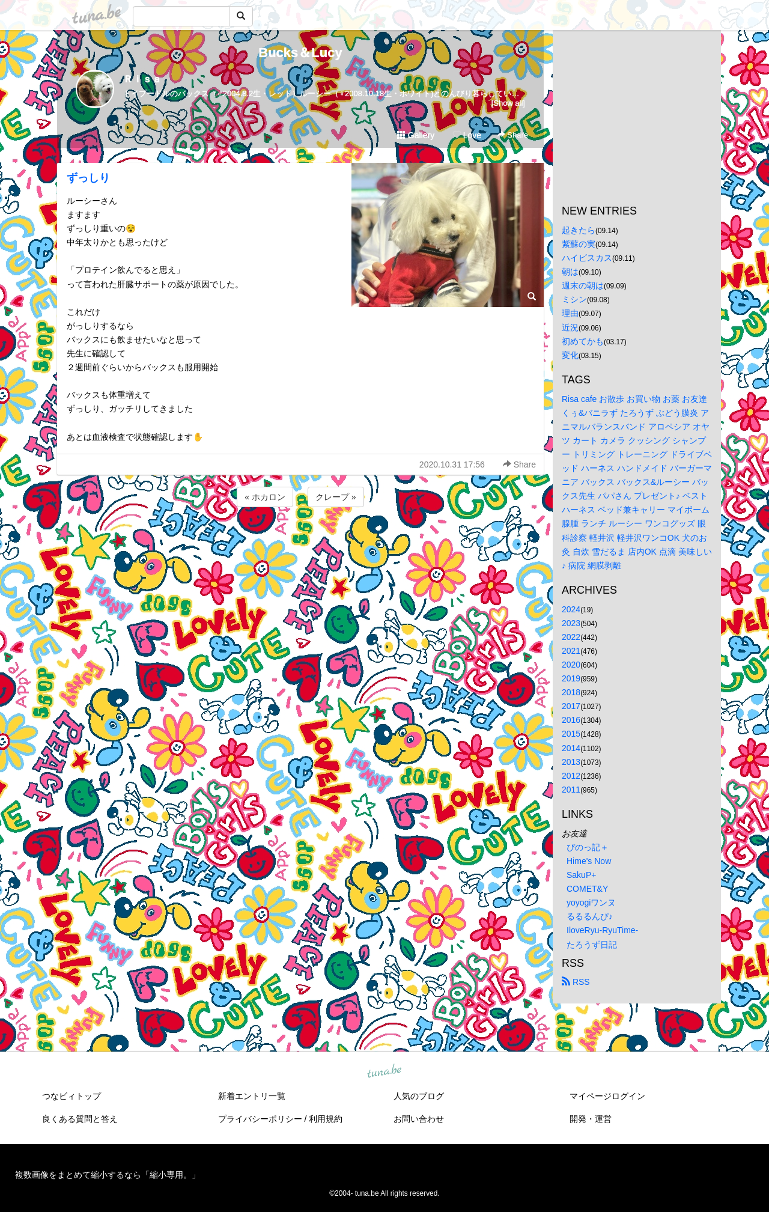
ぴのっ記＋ (588, 847)
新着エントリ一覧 (251, 1096)
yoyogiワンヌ (591, 902)
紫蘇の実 (578, 244)
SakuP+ (581, 875)
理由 (570, 313)
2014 (571, 748)
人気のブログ (419, 1096)
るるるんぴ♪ (590, 916)
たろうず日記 (592, 944)
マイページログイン (607, 1096)
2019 (571, 678)
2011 (571, 789)
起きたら (578, 230)
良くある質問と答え (80, 1119)
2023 (571, 623)
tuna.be (384, 1071)
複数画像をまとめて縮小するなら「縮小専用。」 (107, 1175)
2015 (571, 733)
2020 (571, 664)
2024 (571, 609)
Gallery (415, 135)
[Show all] (508, 103)
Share (512, 134)
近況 (570, 327)
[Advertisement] (300, 542)
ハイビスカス (587, 258)
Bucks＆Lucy (300, 52)
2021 (571, 651)
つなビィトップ (71, 1096)
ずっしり (88, 178)
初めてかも (583, 341)
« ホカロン (265, 497)
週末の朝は (583, 285)
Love (466, 135)
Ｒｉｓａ (142, 79)
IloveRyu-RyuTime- (602, 930)
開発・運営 (591, 1119)
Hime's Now (589, 861)
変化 (570, 355)
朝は (570, 271)
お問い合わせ (419, 1119)
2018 (571, 692)
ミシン (574, 299)
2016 (571, 720)
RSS (576, 982)
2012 (571, 776)
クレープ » (335, 497)
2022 (571, 637)
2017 (571, 706)
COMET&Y (587, 889)
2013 (571, 762)
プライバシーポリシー (260, 1119)
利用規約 (325, 1119)
